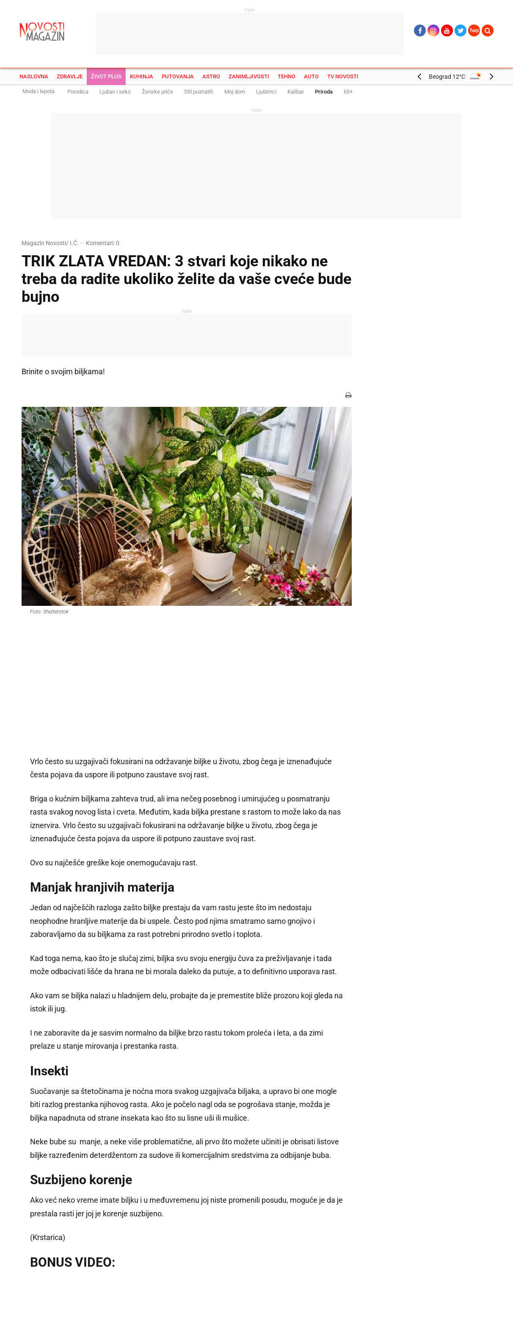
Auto (311, 76)
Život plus (106, 76)
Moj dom (234, 91)
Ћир (474, 30)
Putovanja (178, 76)
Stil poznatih (198, 91)
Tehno (286, 76)
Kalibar (295, 91)
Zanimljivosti (249, 76)
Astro (211, 76)
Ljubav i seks (115, 91)
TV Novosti (343, 76)
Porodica (77, 91)
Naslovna (33, 76)
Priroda (324, 91)
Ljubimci (266, 91)
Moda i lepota (38, 91)
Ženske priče (157, 91)
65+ (348, 91)
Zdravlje (70, 76)
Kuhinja (141, 76)
